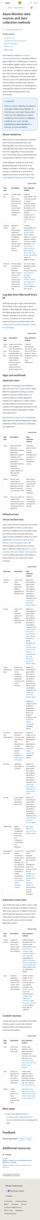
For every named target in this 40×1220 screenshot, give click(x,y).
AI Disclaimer (8, 1201)
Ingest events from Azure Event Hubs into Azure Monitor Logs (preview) (29, 1062)
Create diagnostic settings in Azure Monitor (19, 177)
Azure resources (9, 38)
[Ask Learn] (32, 7)
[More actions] (35, 7)
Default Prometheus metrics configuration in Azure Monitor (29, 962)
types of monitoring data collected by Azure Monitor (20, 1117)
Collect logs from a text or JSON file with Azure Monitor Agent (30, 788)
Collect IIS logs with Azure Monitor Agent (31, 820)
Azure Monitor (18, 8)
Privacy (23, 1204)
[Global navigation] (2, 3)
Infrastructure (8, 46)
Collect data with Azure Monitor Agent (31, 602)
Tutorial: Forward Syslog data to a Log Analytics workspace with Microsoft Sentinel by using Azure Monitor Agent (31, 654)
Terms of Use (8, 1210)
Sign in (36, 3)
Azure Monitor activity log (30, 219)
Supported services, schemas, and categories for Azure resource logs (30, 281)
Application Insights (17, 388)
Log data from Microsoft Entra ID (15, 41)
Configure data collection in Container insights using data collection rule (29, 1000)
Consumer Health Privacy (12, 1207)
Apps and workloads (10, 43)
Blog (5, 1204)
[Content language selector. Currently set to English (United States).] (14, 1186)
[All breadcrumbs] (4, 7)
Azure (10, 8)
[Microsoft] (20, 3)
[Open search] (31, 3)
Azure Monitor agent (19, 540)
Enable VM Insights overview (29, 721)
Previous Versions (21, 1201)
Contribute (14, 1204)
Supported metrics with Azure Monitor (30, 252)
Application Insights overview (16, 417)
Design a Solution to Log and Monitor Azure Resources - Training (17, 1161)
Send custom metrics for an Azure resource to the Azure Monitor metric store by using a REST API (29, 1093)
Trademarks (19, 1210)
